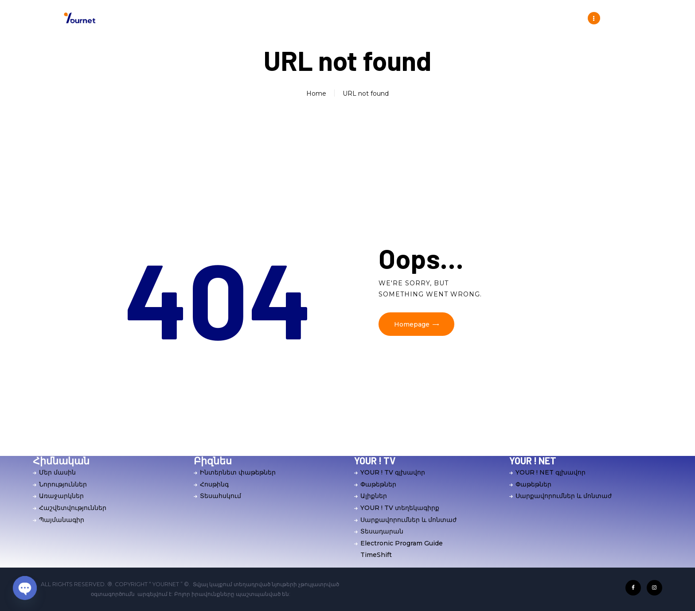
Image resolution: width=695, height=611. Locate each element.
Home (316, 93)
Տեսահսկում (220, 496)
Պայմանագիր (61, 520)
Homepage (411, 324)
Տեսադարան (381, 531)
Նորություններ (63, 484)
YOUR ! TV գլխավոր (392, 472)
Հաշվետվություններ (72, 508)
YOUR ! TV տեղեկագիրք (399, 508)
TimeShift (376, 555)
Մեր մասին (57, 472)
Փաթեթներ (378, 484)
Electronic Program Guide (401, 543)
